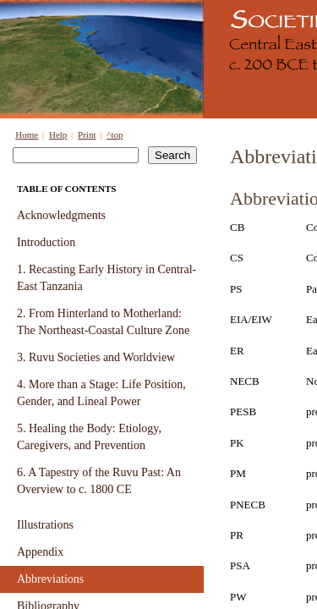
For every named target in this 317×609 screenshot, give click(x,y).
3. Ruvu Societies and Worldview (96, 357)
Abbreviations (50, 579)
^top (115, 134)
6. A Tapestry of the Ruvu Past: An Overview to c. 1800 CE (99, 481)
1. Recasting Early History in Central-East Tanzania (106, 278)
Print (87, 134)
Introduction (46, 242)
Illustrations (45, 524)
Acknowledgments (61, 215)
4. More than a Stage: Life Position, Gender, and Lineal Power (101, 393)
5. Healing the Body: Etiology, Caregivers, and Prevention (89, 437)
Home (26, 134)
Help (58, 134)
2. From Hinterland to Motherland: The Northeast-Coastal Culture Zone (103, 322)
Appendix (40, 552)
